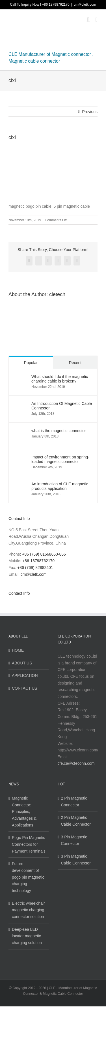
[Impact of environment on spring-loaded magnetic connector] (20, 458)
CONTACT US (24, 688)
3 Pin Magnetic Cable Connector (76, 859)
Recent (75, 362)
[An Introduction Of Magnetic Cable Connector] (20, 404)
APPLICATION (25, 675)
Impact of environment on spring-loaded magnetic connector (60, 459)
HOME (18, 650)
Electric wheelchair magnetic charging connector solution (28, 910)
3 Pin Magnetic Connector (74, 840)
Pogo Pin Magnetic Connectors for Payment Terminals (29, 844)
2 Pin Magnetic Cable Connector (76, 820)
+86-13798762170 (38, 560)
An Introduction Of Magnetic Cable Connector (61, 405)
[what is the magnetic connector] (20, 431)
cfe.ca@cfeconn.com (76, 763)
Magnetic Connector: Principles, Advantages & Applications (24, 811)
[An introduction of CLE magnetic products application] (20, 485)
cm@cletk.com (85, 5)
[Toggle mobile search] (88, 20)
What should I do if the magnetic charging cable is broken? (59, 378)
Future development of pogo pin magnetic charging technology (28, 877)
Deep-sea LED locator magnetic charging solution (27, 936)
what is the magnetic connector (58, 430)
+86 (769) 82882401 (35, 567)
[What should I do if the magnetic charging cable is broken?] (20, 377)
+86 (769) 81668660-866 (44, 554)
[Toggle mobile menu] (96, 20)
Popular (31, 362)
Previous (90, 111)
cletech (57, 294)
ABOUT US (22, 663)
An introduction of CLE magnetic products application (59, 486)
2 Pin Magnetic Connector (74, 801)
